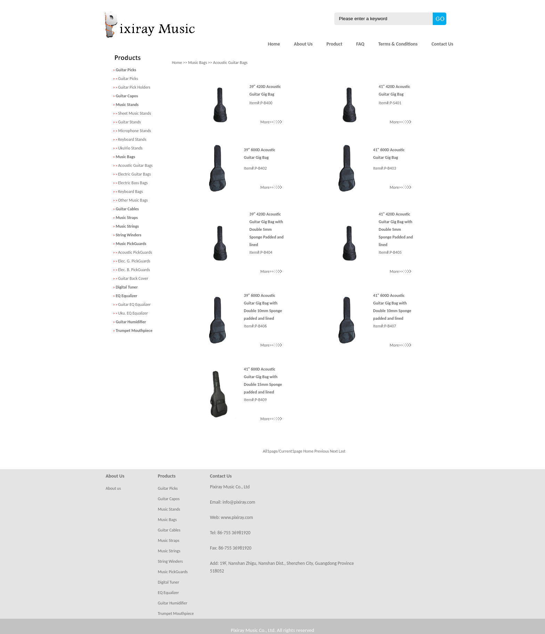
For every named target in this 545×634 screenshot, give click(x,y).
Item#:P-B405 (390, 252)
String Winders (170, 561)
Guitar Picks (128, 78)
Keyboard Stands (132, 139)
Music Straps (168, 540)
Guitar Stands (129, 122)
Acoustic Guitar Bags (135, 165)
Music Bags (197, 62)
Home (274, 44)
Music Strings (169, 550)
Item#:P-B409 (255, 399)
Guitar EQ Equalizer (134, 304)
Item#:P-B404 (261, 252)
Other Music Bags (133, 200)
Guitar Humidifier (172, 603)
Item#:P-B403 (384, 168)
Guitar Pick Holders (134, 87)
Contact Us (442, 44)
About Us (303, 44)
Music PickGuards (173, 571)
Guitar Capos (169, 498)
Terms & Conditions (397, 44)
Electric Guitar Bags (134, 174)
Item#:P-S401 (390, 102)
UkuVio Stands (130, 148)
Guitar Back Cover (133, 278)
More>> (272, 122)
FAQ (360, 44)
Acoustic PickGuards (135, 252)
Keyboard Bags (130, 191)
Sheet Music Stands (134, 113)
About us (113, 488)
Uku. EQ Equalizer (133, 313)
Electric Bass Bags (133, 182)
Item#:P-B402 (255, 168)
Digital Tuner (168, 582)
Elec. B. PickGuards (134, 269)
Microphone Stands (134, 130)
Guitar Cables (169, 530)
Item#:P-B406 (255, 326)
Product (334, 44)
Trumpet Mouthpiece (176, 613)
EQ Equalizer (168, 592)
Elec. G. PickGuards (134, 261)
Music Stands (169, 509)
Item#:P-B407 (384, 326)
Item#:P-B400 (261, 102)
